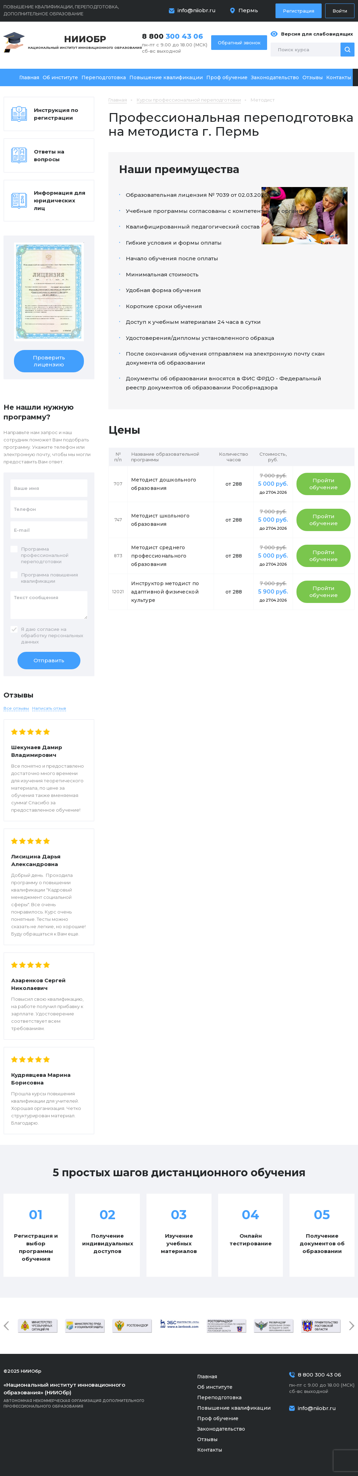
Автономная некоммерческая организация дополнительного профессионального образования (83, 1395)
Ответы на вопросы (49, 155)
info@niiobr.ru (197, 10)
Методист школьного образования (160, 520)
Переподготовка (103, 77)
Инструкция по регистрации (56, 114)
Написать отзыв (49, 708)
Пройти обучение (323, 484)
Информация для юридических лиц (59, 200)
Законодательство (275, 77)
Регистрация (298, 11)
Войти (339, 11)
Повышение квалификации (166, 77)
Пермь (248, 10)
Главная (29, 77)
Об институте (60, 77)
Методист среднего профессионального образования (159, 555)
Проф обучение (227, 77)
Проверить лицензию (49, 361)
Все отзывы (16, 708)
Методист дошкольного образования (163, 484)
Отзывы (312, 77)
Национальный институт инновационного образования (85, 42)
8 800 (172, 36)
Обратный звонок (239, 42)
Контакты (338, 77)
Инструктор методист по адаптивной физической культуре (165, 591)
